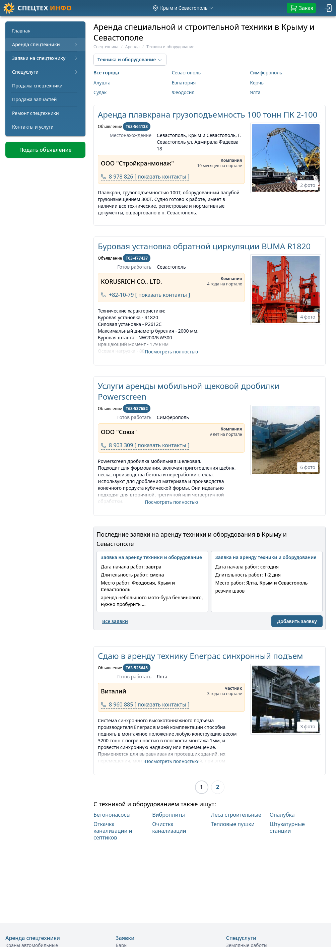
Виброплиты (168, 814)
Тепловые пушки (233, 824)
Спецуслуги (45, 72)
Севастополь (186, 72)
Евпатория (184, 82)
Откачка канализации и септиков (112, 831)
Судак (100, 92)
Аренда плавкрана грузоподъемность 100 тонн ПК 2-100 (208, 114)
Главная (21, 30)
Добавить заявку (297, 621)
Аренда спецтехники (45, 44)
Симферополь (266, 72)
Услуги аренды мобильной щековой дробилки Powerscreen (188, 391)
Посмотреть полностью (171, 351)
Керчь (256, 82)
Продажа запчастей (34, 99)
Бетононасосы (112, 814)
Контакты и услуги (33, 127)
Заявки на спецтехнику (45, 58)
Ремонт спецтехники (35, 113)
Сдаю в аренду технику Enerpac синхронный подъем (200, 655)
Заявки (125, 938)
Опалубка (282, 814)
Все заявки (115, 621)
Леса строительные (236, 814)
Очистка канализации (169, 827)
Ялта (255, 92)
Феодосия (183, 92)
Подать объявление (45, 149)
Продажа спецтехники (37, 85)
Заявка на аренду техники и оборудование (151, 557)
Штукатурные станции (287, 827)
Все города (106, 72)
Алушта (102, 82)
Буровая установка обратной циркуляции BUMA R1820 (204, 246)
